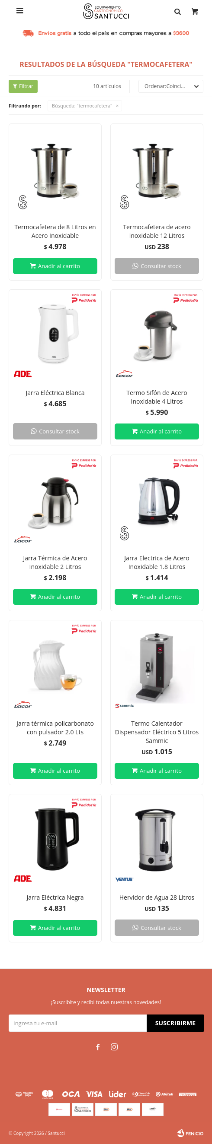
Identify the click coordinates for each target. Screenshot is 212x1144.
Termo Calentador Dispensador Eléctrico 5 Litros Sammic (157, 732)
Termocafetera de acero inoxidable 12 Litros (156, 231)
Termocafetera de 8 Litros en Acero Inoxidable (55, 231)
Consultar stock (161, 266)
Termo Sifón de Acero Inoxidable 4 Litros (156, 397)
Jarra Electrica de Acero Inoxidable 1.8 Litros (156, 562)
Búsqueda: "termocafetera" (82, 105)
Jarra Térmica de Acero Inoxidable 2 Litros (55, 562)
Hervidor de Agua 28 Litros (157, 897)
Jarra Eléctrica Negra (55, 897)
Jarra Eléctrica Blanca (55, 393)
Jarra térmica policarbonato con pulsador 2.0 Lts (55, 727)
